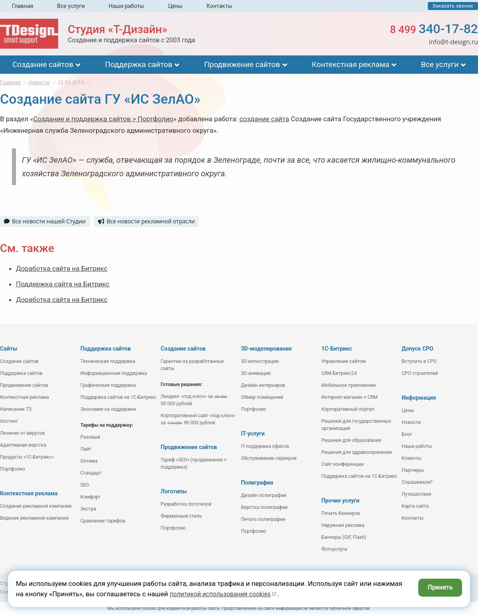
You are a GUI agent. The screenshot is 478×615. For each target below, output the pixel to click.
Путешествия (416, 494)
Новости (411, 422)
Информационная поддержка (113, 373)
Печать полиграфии (263, 519)
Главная (22, 6)
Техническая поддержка (107, 361)
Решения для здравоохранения (356, 452)
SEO (84, 485)
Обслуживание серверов (269, 458)
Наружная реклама (342, 525)
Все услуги (71, 6)
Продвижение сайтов (242, 64)
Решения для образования (351, 440)
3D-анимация (255, 373)
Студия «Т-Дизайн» (117, 29)
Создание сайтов (42, 64)
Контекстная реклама (351, 64)
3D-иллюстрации (260, 361)
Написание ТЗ (15, 409)
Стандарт (91, 473)
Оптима (89, 461)
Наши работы (126, 6)
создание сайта (264, 119)
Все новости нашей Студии (45, 221)
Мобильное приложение (348, 385)
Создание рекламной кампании (35, 506)
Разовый (90, 437)
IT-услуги (252, 433)
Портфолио (12, 469)
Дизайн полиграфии (263, 495)
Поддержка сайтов (138, 64)
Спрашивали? (417, 482)
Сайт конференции (342, 464)
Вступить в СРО (419, 361)
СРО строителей (420, 373)
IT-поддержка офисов (265, 446)
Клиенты (411, 458)
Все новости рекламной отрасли (146, 221)
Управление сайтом (343, 361)
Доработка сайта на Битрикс (62, 268)
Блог (407, 434)
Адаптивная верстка (23, 445)
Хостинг (9, 421)
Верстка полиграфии (264, 507)
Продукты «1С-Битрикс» (27, 457)
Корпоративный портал (347, 409)
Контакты (219, 6)
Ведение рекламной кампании (34, 518)
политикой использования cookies (225, 594)
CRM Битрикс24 (339, 373)
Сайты (8, 348)
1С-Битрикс (336, 348)
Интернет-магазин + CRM (349, 397)
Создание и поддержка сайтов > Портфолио (103, 119)
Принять (438, 588)
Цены (175, 6)
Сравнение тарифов (102, 521)
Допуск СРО (417, 348)
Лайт (86, 449)
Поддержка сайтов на (118, 397)
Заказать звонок (453, 6)
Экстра (88, 509)
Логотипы (174, 491)
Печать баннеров (340, 513)
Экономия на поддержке (108, 409)
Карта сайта (415, 506)
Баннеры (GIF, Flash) (343, 537)
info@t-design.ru (453, 41)
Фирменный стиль (181, 516)
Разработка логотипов (186, 504)
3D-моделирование (266, 348)
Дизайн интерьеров (263, 385)
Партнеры (413, 470)
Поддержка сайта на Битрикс (63, 284)
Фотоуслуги (334, 549)
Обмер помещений (262, 397)
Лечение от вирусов (22, 433)
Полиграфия (257, 482)
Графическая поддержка (108, 385)
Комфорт (90, 497)
